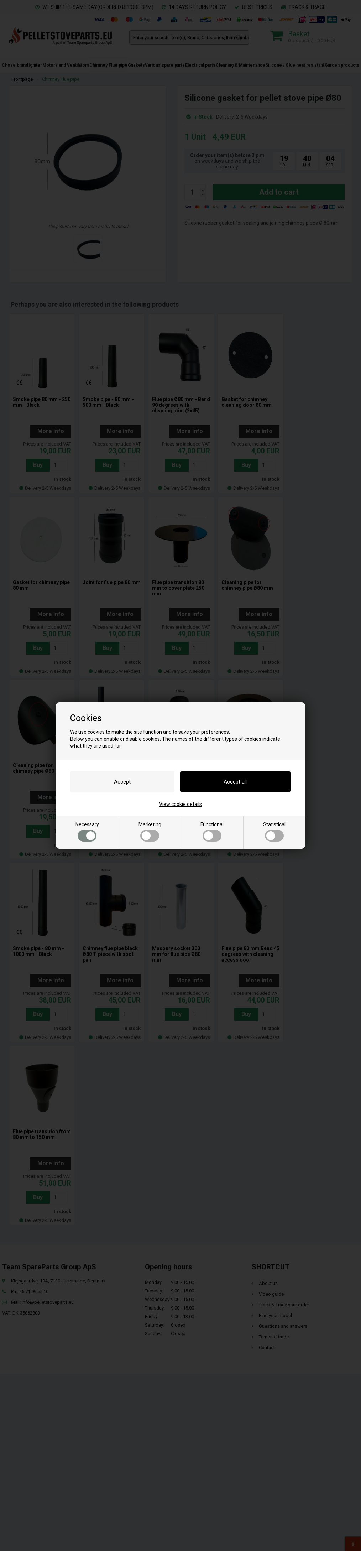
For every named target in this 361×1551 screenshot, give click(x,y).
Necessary (87, 832)
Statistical (274, 832)
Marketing (149, 832)
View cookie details (180, 804)
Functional (212, 832)
